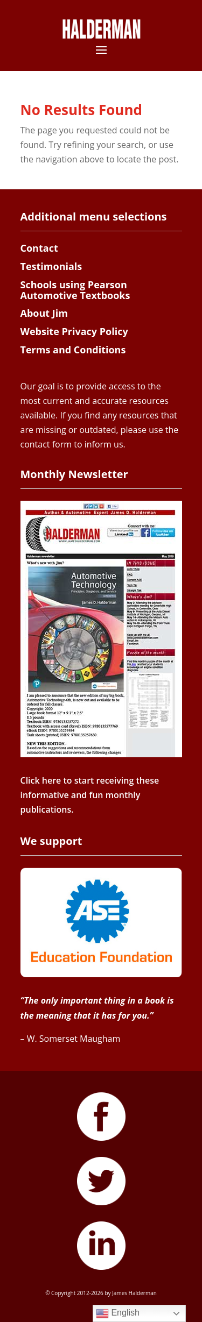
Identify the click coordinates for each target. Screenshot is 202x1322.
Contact (39, 247)
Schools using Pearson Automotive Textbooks (75, 290)
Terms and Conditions (73, 349)
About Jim (44, 313)
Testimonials (51, 266)
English (118, 1313)
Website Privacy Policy (74, 331)
